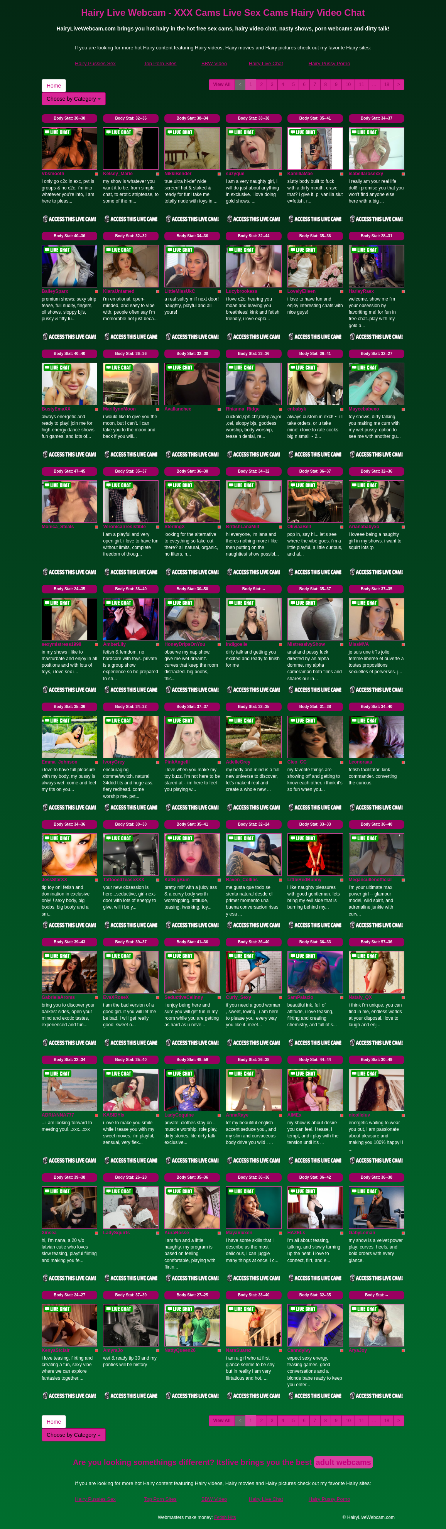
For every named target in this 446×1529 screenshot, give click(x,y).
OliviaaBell (299, 526)
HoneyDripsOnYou (184, 644)
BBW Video (214, 63)
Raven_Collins (242, 879)
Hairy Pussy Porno (329, 63)
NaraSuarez (238, 1350)
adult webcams (343, 1462)
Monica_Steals (58, 526)
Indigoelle (236, 644)
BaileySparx (55, 291)
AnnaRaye (237, 1115)
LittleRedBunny (304, 879)
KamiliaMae (300, 173)
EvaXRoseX (116, 997)
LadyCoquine (179, 1115)
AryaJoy (358, 1350)
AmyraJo (113, 1350)
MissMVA (359, 644)
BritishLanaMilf (242, 526)
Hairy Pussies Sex (95, 63)
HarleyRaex (361, 291)
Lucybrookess (241, 291)
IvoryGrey (114, 762)
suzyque (235, 173)
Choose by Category (74, 99)
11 (361, 84)
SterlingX (174, 526)
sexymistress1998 (61, 644)
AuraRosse (176, 1232)
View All (221, 84)
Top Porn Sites (160, 63)
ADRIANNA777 (58, 1115)
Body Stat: (69, 118)
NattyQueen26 (180, 1350)
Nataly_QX (360, 997)
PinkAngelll (176, 762)
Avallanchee (177, 409)
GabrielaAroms (58, 997)
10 (348, 84)
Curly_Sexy (238, 997)
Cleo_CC (297, 762)
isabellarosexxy (366, 173)
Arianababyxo (364, 526)
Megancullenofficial (370, 879)
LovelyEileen (301, 291)
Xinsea (49, 1232)
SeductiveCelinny (183, 997)
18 (386, 84)
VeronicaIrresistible (124, 526)
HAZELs (296, 1232)
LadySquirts (116, 1232)
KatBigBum (176, 879)
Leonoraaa (360, 762)
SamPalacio (300, 997)
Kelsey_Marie (118, 173)
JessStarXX (54, 879)
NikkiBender (177, 173)
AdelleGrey (238, 762)
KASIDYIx (113, 1115)
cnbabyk (296, 409)
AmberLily (114, 644)
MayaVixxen (239, 1232)
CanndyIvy (299, 1350)
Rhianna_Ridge (242, 409)
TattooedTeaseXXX (123, 879)
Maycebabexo (364, 409)
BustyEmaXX (56, 409)
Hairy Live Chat (266, 63)
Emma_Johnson (60, 762)
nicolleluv (359, 1115)
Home (54, 86)
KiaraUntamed (118, 291)
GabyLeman (362, 1232)
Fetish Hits (225, 1517)
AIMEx (294, 1115)
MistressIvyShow (306, 644)
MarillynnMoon (119, 409)
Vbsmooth (53, 173)
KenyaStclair (56, 1350)
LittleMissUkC (179, 291)
